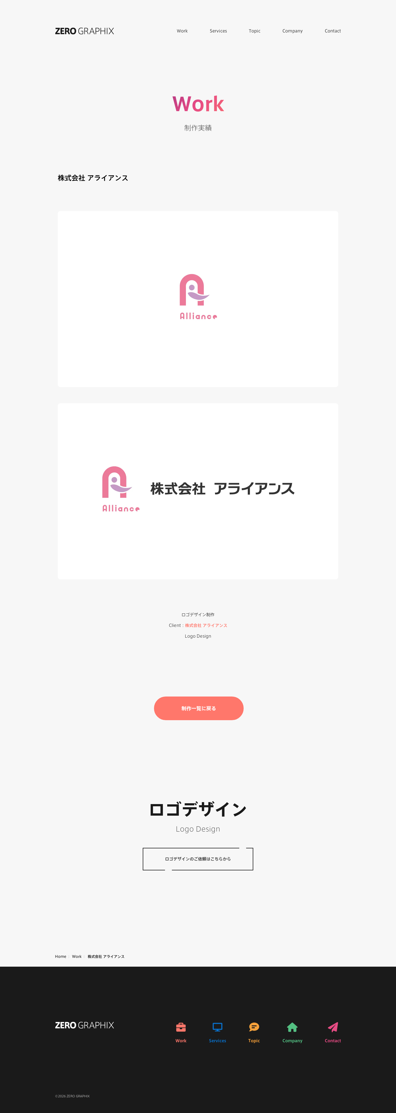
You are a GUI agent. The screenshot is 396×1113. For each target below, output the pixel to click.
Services (218, 31)
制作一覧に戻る (199, 708)
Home (60, 956)
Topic (254, 31)
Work (182, 31)
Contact (333, 31)
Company (292, 31)
